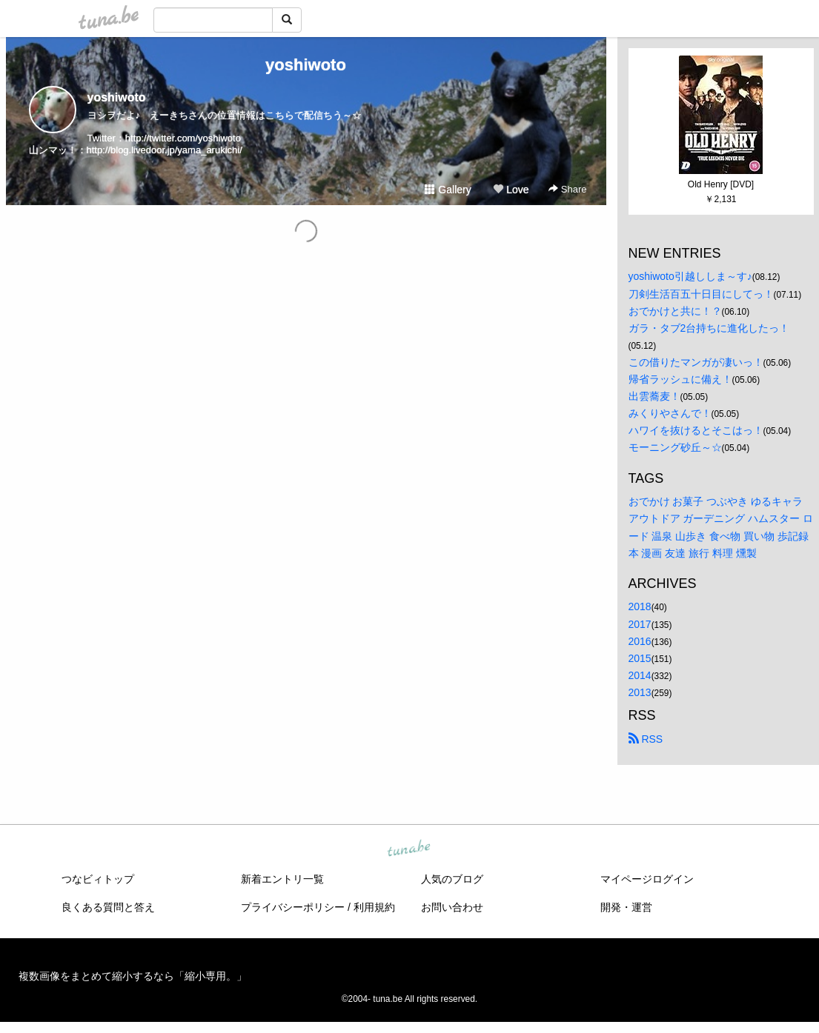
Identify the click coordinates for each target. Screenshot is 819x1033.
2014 (640, 675)
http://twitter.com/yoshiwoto (183, 138)
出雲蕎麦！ (654, 396)
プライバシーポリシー (293, 907)
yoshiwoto (305, 65)
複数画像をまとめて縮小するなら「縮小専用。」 (133, 976)
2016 (640, 641)
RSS (646, 739)
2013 (640, 692)
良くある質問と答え (108, 907)
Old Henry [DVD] (721, 184)
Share (567, 189)
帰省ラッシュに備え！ (680, 379)
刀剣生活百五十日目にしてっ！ (701, 294)
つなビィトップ (98, 879)
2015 (640, 658)
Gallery (448, 189)
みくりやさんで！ (670, 413)
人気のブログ (452, 879)
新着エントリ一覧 (282, 879)
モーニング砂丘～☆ (675, 447)
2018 (640, 606)
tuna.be (409, 849)
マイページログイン (647, 879)
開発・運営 (626, 907)
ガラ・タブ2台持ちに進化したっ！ (709, 328)
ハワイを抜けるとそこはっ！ (696, 430)
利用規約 (374, 907)
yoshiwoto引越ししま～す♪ (690, 276)
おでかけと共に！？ (675, 311)
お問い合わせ (452, 907)
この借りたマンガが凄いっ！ (696, 362)
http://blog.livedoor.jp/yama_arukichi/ (164, 150)
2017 (640, 624)
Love (510, 189)
